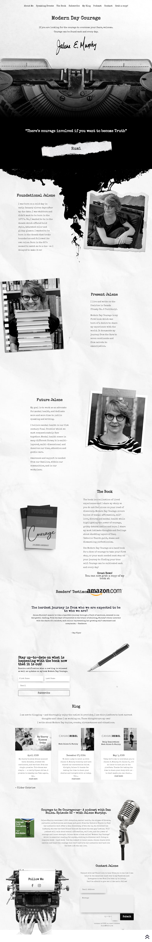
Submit (127, 917)
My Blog (86, 6)
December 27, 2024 (76, 755)
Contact (108, 6)
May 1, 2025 (119, 755)
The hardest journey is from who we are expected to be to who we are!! (76, 609)
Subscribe (74, 6)
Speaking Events (45, 6)
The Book (61, 6)
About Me (28, 6)
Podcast (97, 6)
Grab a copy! (121, 6)
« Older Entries (25, 788)
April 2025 (33, 755)
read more (33, 779)
